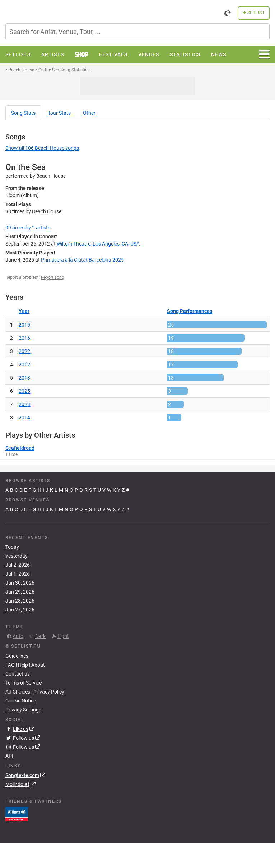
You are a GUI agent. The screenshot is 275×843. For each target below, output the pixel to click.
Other (89, 113)
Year (24, 311)
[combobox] (137, 31)
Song (23, 113)
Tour (59, 113)
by (27, 227)
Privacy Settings (23, 710)
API (9, 756)
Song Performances (189, 311)
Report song (52, 277)
